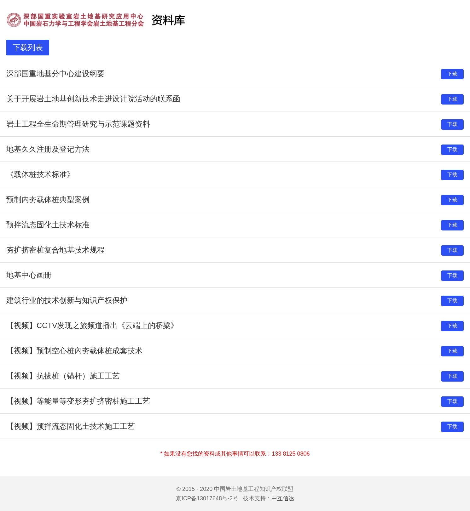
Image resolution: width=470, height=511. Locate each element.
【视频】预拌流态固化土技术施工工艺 (70, 426)
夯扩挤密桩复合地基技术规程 (55, 250)
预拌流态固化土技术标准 (48, 224)
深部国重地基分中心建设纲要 (55, 73)
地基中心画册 (29, 275)
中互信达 (282, 498)
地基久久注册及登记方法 (48, 149)
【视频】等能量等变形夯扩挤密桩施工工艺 (78, 401)
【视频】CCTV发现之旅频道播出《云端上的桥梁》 (92, 325)
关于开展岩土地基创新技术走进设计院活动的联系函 (93, 98)
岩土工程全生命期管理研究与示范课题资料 (78, 124)
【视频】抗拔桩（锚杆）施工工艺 (63, 376)
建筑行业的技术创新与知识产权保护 (66, 300)
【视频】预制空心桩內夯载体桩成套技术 (74, 350)
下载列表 (28, 47)
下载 (452, 74)
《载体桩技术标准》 (40, 174)
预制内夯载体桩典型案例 (48, 199)
